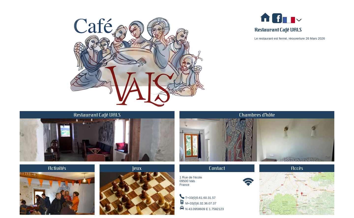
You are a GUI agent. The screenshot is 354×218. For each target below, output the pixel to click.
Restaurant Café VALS (278, 30)
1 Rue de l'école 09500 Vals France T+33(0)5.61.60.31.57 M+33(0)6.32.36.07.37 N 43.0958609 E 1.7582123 (216, 187)
